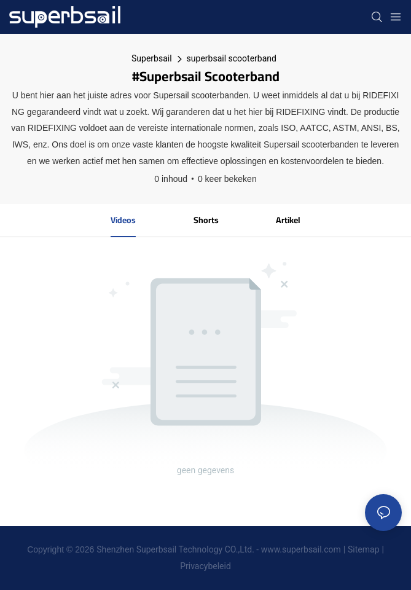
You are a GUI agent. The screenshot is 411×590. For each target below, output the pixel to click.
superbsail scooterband (231, 58)
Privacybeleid (205, 566)
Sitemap (363, 549)
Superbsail (151, 58)
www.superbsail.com (301, 549)
